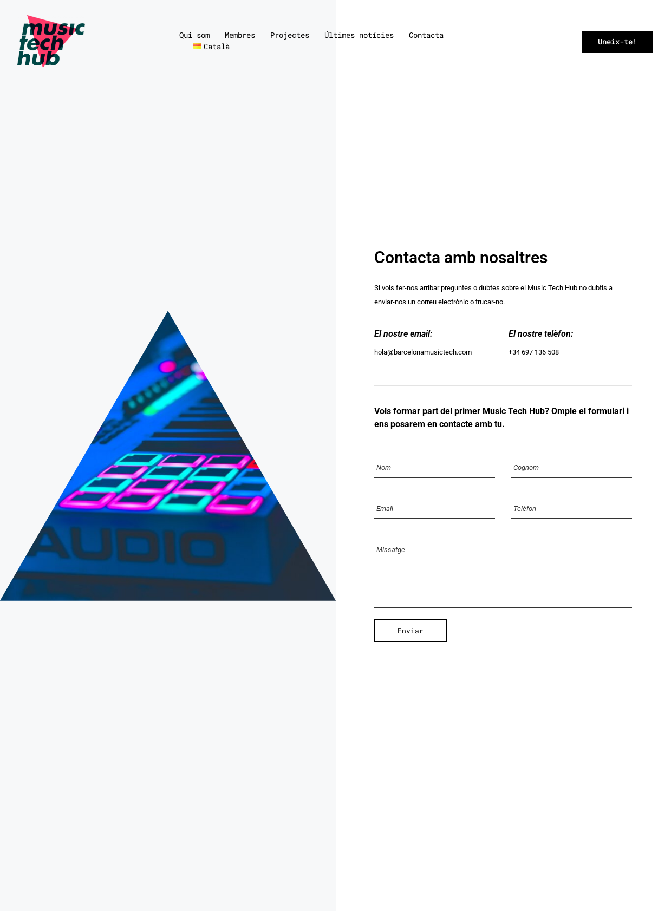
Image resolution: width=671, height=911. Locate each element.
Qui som (194, 35)
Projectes (289, 35)
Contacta (426, 35)
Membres (240, 35)
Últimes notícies (359, 35)
